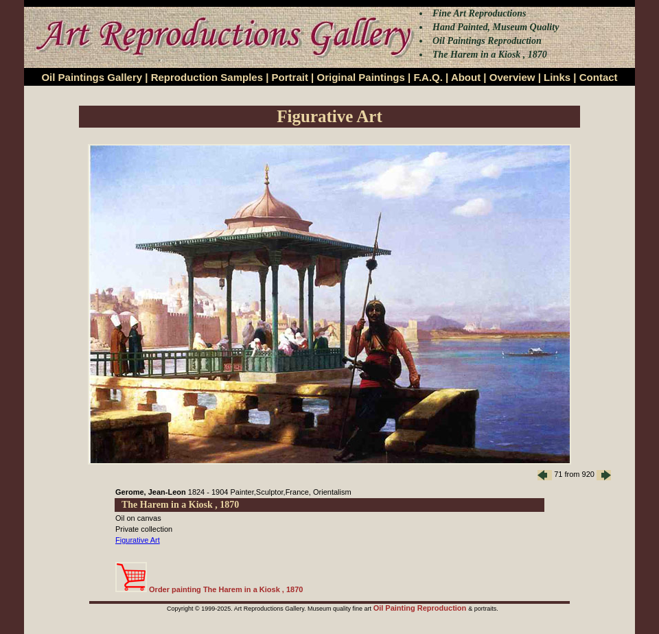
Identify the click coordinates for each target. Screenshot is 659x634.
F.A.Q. (428, 77)
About (466, 77)
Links (557, 77)
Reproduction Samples (207, 77)
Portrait (290, 77)
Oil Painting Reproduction (421, 608)
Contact (598, 77)
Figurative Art (137, 540)
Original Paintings (360, 77)
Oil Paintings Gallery (91, 77)
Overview (512, 77)
